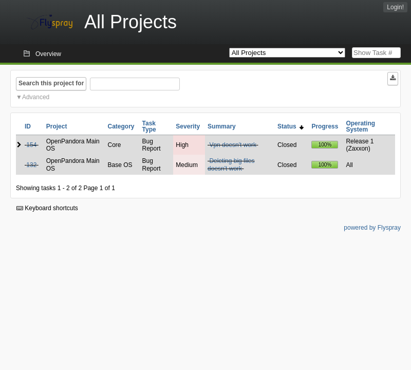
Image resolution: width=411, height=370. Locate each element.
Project (56, 126)
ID (28, 126)
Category (121, 126)
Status (290, 126)
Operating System (360, 126)
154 (31, 145)
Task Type (149, 126)
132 (31, 165)
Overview (48, 54)
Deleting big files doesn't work (231, 164)
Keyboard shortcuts (47, 208)
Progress (324, 126)
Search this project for (51, 83)
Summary (222, 126)
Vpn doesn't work (232, 145)
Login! (395, 7)
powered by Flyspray (372, 227)
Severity (188, 126)
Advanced (35, 97)
